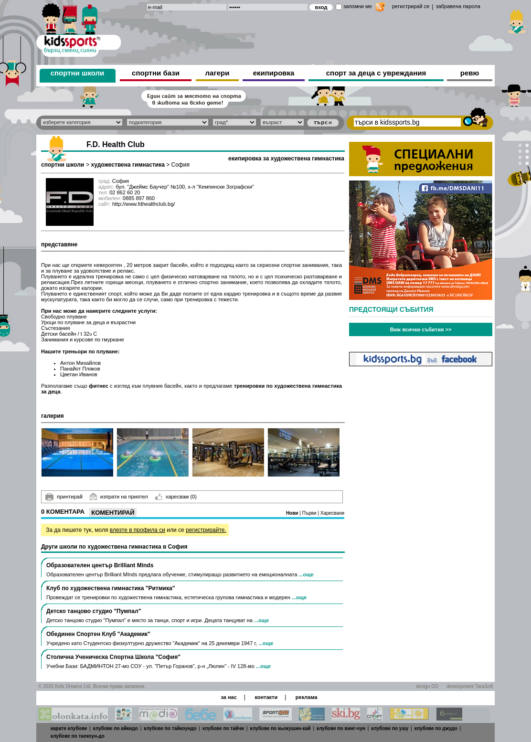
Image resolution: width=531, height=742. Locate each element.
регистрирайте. (206, 530)
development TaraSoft (469, 686)
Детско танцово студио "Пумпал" (93, 611)
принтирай (64, 497)
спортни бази (156, 73)
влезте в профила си (137, 530)
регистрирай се (410, 6)
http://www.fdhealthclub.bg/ (143, 204)
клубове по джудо (435, 728)
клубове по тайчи (223, 728)
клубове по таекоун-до (78, 736)
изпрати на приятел (119, 496)
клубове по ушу (389, 728)
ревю (469, 73)
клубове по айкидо (115, 728)
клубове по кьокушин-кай (280, 728)
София (180, 164)
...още (305, 574)
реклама (307, 697)
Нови (292, 513)
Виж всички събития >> (421, 329)
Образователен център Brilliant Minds (99, 565)
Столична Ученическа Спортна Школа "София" (113, 657)
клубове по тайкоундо (170, 728)
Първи (310, 513)
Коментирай (112, 512)
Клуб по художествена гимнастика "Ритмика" (110, 588)
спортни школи (78, 73)
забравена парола (457, 6)
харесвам (176, 496)
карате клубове (69, 728)
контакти (266, 697)
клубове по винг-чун (341, 728)
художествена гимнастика (127, 164)
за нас (228, 697)
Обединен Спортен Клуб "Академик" (98, 634)
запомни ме (357, 6)
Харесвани (332, 513)
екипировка (274, 73)
